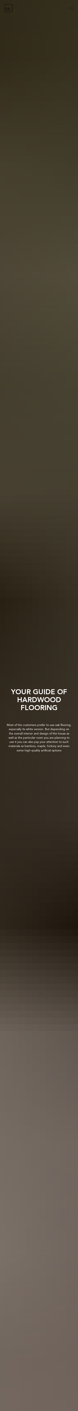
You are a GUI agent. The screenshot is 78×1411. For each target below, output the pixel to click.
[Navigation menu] (71, 8)
